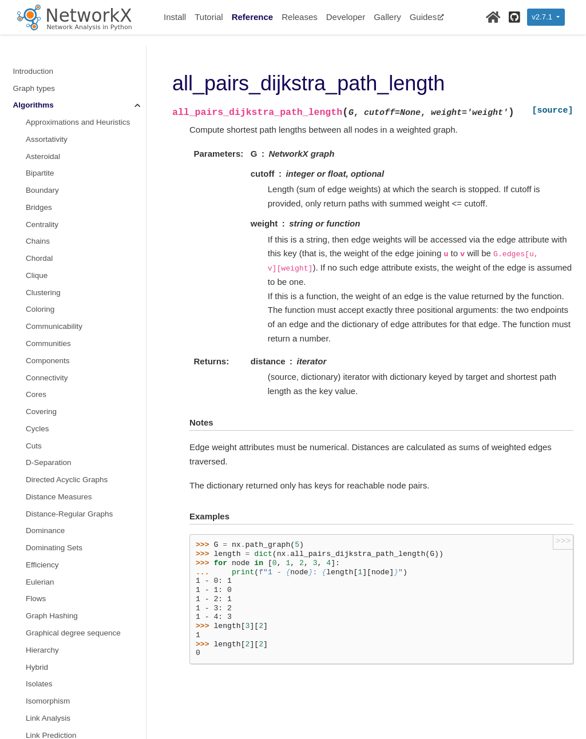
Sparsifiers (44, 317)
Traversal (42, 419)
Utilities (25, 688)
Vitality (37, 470)
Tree (33, 436)
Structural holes (53, 334)
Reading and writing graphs (60, 619)
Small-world (46, 283)
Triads (36, 453)
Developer (345, 17)
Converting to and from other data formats (71, 579)
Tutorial (209, 17)
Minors (37, 45)
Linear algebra (37, 555)
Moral (35, 96)
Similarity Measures (59, 249)
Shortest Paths (53, 232)
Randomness (36, 653)
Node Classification (59, 113)
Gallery (387, 17)
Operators (43, 130)
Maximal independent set (69, 62)
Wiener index (48, 504)
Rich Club (43, 215)
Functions (30, 521)
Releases (300, 17)
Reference (253, 17)
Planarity (41, 147)
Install (175, 17)
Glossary (28, 704)
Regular (39, 198)
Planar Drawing (52, 164)
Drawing (27, 636)
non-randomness (55, 78)
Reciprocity (45, 181)
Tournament (46, 402)
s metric (39, 300)
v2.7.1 (543, 17)
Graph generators (43, 538)
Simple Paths (49, 266)
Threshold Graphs (57, 385)
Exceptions (32, 670)
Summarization (51, 351)
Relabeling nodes (43, 602)
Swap (35, 368)
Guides (427, 17)
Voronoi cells (48, 487)
